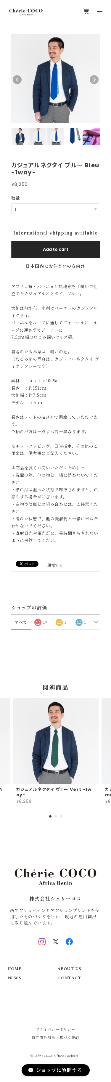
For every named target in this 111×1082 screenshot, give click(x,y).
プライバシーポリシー (55, 1029)
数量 (15, 198)
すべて (21, 622)
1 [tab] (50, 816)
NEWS (14, 977)
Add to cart (55, 249)
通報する (55, 564)
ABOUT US (69, 968)
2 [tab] (55, 816)
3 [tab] (61, 816)
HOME (15, 968)
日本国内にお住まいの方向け (55, 266)
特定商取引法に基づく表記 (55, 1037)
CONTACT (69, 977)
